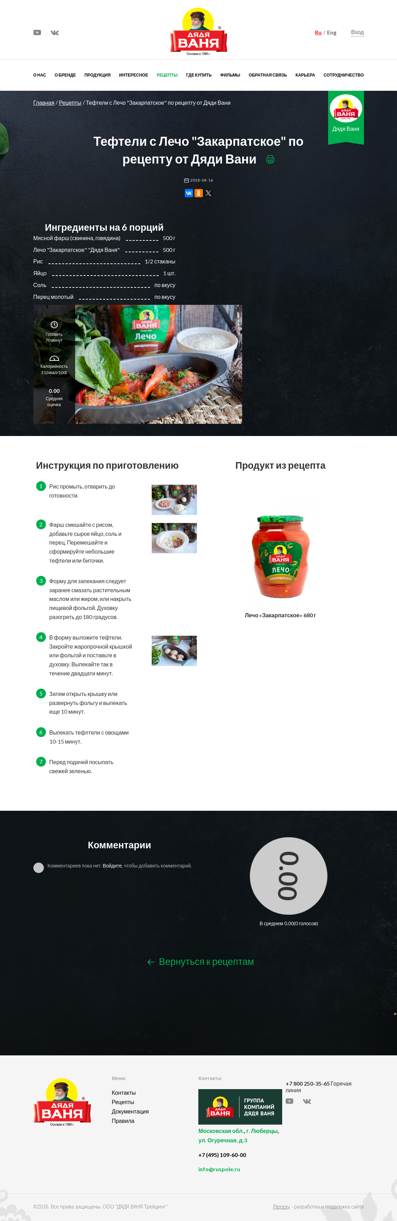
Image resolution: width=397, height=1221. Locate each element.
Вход (357, 32)
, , (240, 1139)
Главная (44, 102)
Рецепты (167, 75)
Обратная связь (268, 75)
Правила (123, 1120)
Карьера (305, 75)
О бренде (65, 75)
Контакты (124, 1092)
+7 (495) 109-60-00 (222, 1154)
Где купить (199, 75)
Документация (130, 1111)
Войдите (112, 866)
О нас (39, 75)
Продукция (98, 75)
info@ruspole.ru (219, 1169)
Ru (318, 32)
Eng (331, 32)
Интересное (133, 75)
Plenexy (281, 1206)
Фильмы (230, 75)
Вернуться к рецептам (201, 961)
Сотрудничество (344, 75)
